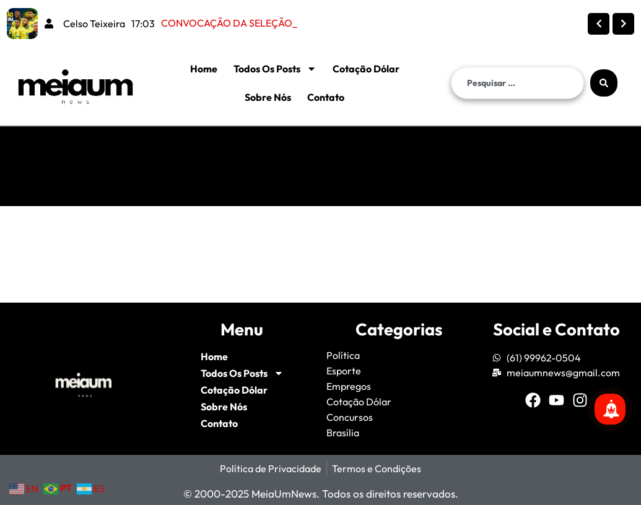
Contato (325, 97)
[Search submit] (603, 83)
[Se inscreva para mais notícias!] (610, 409)
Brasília (342, 432)
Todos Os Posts (274, 69)
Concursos (349, 417)
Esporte (343, 371)
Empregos (348, 386)
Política (343, 355)
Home (203, 69)
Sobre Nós (268, 97)
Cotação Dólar (366, 69)
